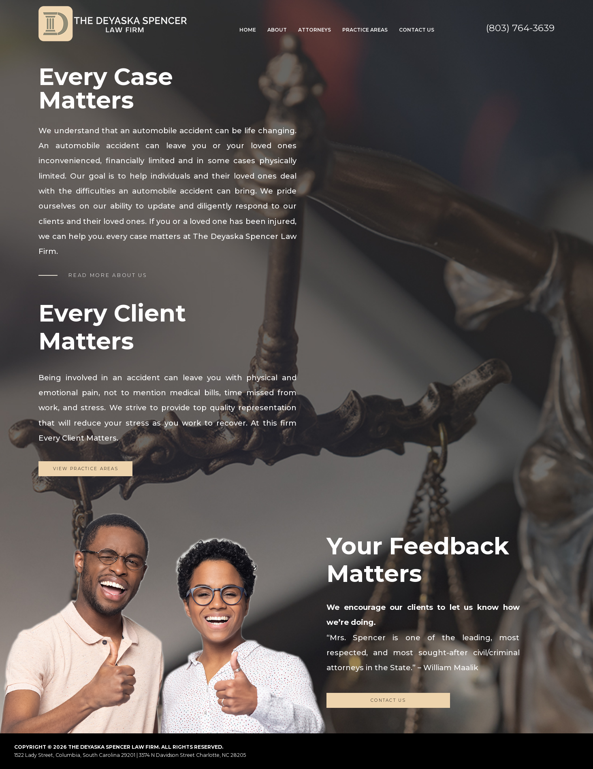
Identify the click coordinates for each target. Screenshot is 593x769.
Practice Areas (365, 30)
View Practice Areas (86, 468)
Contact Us (416, 30)
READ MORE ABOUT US (107, 275)
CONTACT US (388, 700)
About (277, 30)
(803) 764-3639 (520, 28)
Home (247, 30)
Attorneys (314, 30)
